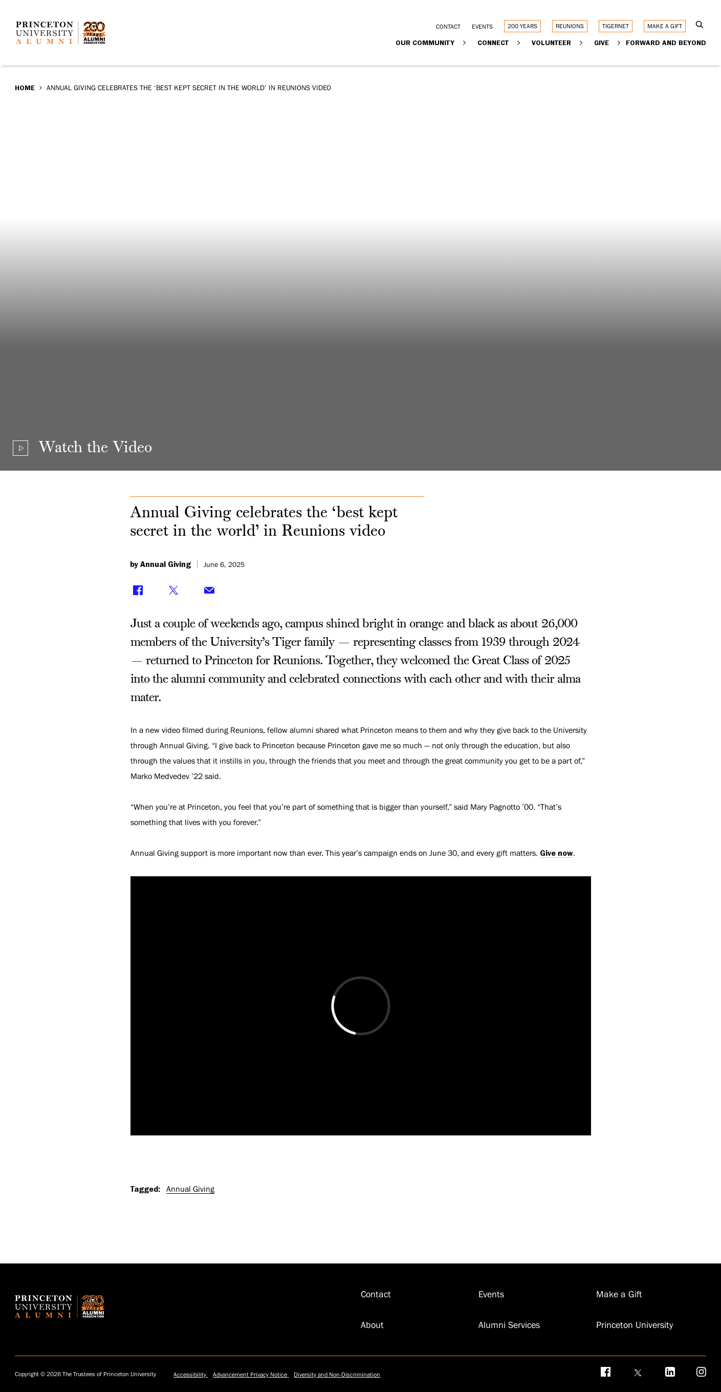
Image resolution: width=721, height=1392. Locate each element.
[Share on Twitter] (173, 590)
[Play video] (82, 448)
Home (25, 87)
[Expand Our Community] (464, 42)
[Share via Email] (209, 590)
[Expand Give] (619, 42)
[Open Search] (699, 25)
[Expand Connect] (519, 42)
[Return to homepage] (63, 40)
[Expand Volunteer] (581, 42)
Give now (556, 853)
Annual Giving (190, 1189)
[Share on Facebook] (137, 590)
